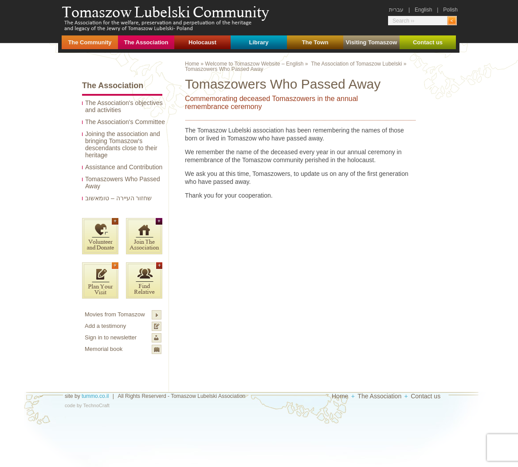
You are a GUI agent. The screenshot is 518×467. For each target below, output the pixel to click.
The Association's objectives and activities (124, 106)
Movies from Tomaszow (115, 314)
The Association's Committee (125, 121)
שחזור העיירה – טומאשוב (118, 198)
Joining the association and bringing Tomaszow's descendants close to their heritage (122, 144)
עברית (396, 10)
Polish (450, 10)
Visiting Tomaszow (371, 42)
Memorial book (103, 349)
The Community (89, 42)
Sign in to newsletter (111, 337)
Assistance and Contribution (123, 167)
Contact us (428, 42)
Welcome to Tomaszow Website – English (254, 64)
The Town (315, 42)
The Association (146, 42)
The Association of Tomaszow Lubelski (356, 64)
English (423, 10)
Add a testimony (105, 326)
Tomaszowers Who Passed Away (122, 182)
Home (192, 64)
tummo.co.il (95, 396)
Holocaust (202, 42)
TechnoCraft (96, 405)
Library (258, 42)
